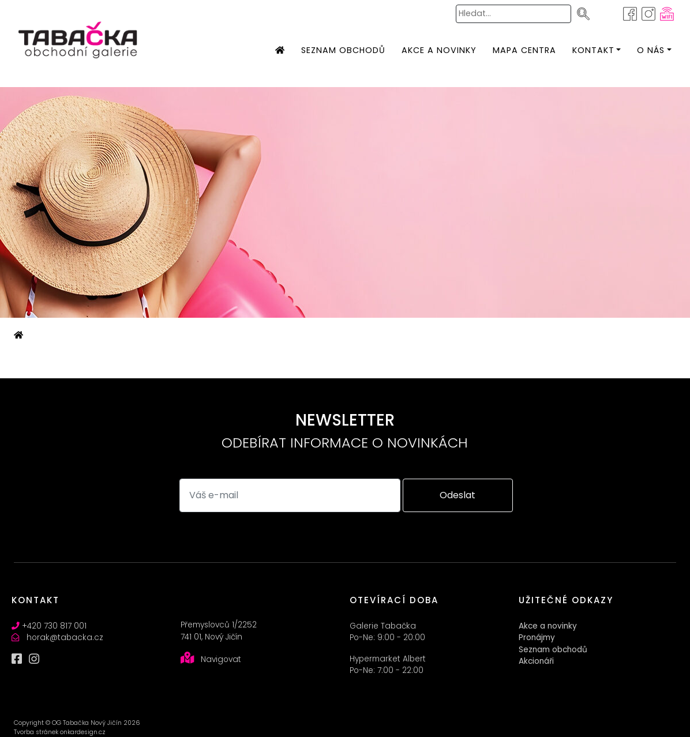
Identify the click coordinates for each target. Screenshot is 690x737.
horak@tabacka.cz (65, 637)
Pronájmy (537, 637)
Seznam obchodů (553, 649)
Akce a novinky (548, 626)
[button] (593, 51)
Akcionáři (536, 661)
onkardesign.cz (83, 732)
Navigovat (221, 659)
